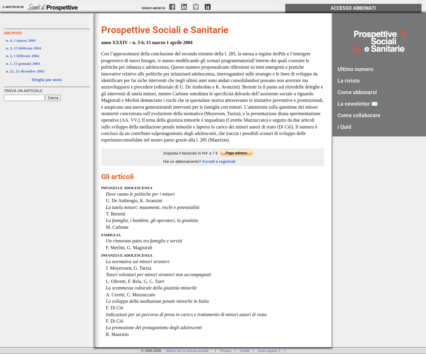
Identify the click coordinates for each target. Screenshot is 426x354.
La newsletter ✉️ (358, 104)
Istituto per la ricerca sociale (187, 351)
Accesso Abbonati (353, 8)
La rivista (349, 81)
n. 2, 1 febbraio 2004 (22, 56)
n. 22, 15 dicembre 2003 (25, 71)
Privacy (225, 351)
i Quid (344, 127)
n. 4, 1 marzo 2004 (21, 40)
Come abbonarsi (357, 92)
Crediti (245, 351)
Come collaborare (359, 115)
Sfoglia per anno (47, 80)
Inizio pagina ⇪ (269, 351)
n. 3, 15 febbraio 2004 (23, 48)
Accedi (208, 161)
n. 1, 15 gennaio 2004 (23, 63)
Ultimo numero (355, 69)
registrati (227, 161)
